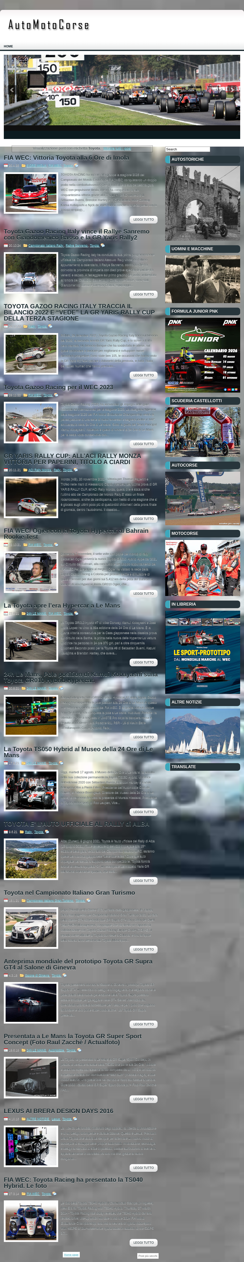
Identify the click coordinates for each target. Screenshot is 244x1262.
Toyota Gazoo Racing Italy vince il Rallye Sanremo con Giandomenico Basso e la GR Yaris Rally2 (76, 235)
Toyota (68, 165)
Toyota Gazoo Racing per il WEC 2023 (58, 387)
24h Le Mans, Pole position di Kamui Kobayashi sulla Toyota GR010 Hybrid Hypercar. (81, 677)
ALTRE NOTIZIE (38, 1119)
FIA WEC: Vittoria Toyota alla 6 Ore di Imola (66, 158)
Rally (32, 326)
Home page (71, 1254)
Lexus (56, 1119)
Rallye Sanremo (77, 245)
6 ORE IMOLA (37, 165)
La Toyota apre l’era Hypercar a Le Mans (62, 606)
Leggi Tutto (143, 219)
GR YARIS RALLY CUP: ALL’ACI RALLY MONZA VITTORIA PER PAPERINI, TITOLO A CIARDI (72, 459)
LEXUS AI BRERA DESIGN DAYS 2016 (58, 1111)
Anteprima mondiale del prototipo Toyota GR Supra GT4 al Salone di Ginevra (78, 964)
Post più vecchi (148, 1255)
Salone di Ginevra (37, 975)
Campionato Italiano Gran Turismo (50, 900)
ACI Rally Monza (40, 470)
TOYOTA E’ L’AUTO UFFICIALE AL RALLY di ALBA (76, 824)
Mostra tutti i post (117, 148)
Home (8, 46)
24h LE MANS (37, 613)
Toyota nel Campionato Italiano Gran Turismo (69, 893)
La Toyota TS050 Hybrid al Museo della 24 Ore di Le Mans (78, 752)
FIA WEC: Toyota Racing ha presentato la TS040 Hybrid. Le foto (73, 1183)
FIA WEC (55, 165)
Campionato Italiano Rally (46, 245)
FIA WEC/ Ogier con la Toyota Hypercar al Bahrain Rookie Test (76, 534)
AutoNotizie (56, 1050)
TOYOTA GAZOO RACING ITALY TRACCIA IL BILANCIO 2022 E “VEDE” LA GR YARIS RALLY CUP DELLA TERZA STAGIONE (79, 312)
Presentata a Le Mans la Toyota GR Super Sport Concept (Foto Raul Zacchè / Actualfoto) (73, 1039)
